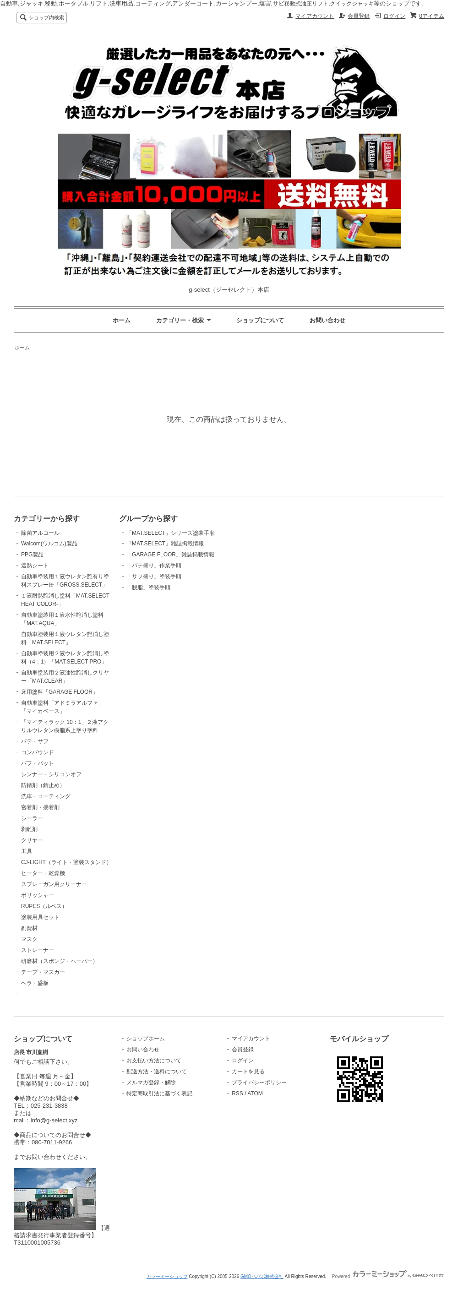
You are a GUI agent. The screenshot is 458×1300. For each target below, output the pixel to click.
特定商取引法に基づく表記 (159, 1093)
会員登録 (359, 16)
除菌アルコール (40, 533)
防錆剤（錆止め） (43, 785)
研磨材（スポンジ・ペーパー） (59, 961)
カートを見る (248, 1071)
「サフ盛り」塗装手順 (153, 576)
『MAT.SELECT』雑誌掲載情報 (165, 543)
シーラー (32, 818)
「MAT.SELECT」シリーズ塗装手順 (170, 533)
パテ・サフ (35, 741)
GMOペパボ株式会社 (262, 1276)
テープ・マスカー (43, 972)
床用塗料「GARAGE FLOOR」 (59, 692)
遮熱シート (35, 565)
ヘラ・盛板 (35, 983)
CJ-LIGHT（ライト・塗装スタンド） (66, 862)
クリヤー (32, 840)
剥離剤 (29, 829)
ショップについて (260, 320)
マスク (29, 939)
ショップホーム (145, 1038)
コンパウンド (37, 752)
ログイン (394, 16)
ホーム (122, 320)
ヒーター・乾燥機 (43, 873)
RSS (237, 1093)
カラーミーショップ (167, 1276)
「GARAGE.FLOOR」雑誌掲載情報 (170, 554)
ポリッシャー (37, 895)
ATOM (255, 1093)
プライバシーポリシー (259, 1082)
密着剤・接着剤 (40, 807)
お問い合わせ (327, 320)
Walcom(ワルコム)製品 (49, 543)
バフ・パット (37, 763)
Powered (388, 1276)
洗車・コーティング (46, 796)
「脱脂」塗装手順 (148, 587)
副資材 (29, 928)
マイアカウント (314, 16)
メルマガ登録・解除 (151, 1082)
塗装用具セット (40, 917)
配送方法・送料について (156, 1071)
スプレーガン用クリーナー (54, 884)
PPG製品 (32, 554)
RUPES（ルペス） (44, 906)
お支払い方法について (153, 1060)
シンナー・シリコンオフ (51, 774)
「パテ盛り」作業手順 (153, 565)
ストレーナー (37, 950)
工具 (26, 851)
